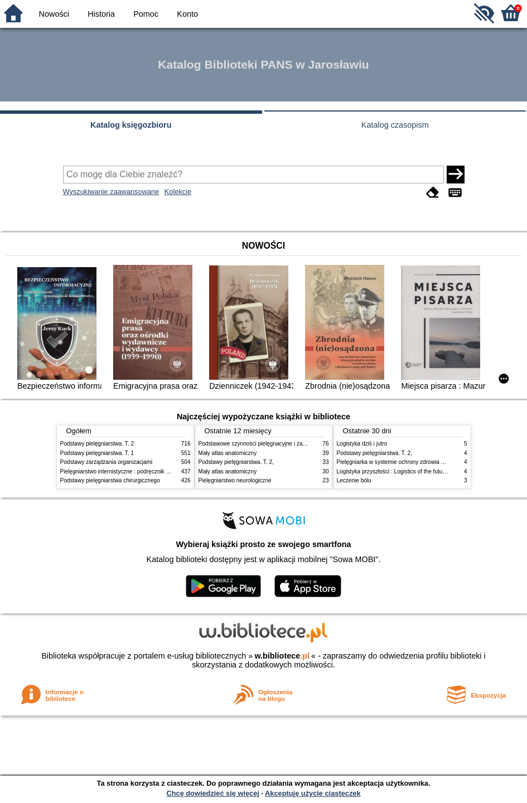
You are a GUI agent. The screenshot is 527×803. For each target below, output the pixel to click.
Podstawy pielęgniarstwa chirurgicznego (110, 480)
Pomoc (145, 13)
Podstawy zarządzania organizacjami (106, 462)
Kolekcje (178, 191)
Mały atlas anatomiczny (228, 453)
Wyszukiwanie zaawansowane (111, 191)
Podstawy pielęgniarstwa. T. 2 (97, 444)
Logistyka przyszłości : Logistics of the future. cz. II (400, 471)
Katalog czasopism (395, 124)
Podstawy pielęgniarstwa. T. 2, (236, 462)
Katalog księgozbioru (131, 124)
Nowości (54, 13)
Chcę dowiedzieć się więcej (212, 793)
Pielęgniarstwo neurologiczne (235, 480)
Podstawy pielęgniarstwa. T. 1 (97, 453)
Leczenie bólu (354, 480)
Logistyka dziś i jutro (362, 444)
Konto (187, 13)
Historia (101, 13)
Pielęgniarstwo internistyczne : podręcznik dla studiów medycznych (143, 471)
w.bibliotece (282, 655)
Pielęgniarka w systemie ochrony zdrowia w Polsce (400, 462)
